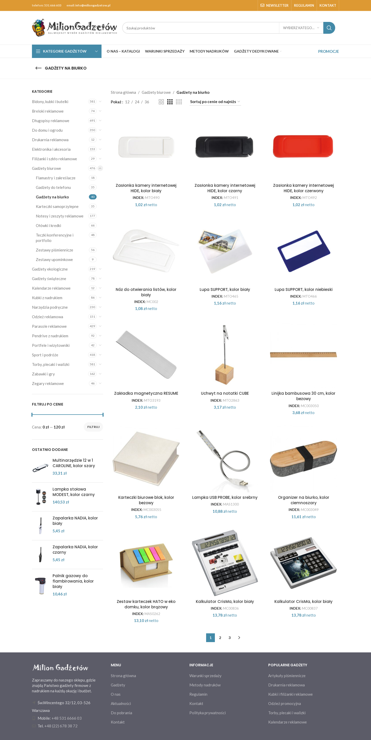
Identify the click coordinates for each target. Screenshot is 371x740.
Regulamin (198, 694)
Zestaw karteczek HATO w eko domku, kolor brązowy (146, 604)
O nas (116, 694)
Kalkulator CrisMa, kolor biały (225, 601)
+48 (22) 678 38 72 (61, 726)
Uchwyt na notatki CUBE (225, 393)
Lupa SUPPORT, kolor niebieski (304, 289)
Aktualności (121, 703)
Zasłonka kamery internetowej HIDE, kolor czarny (225, 188)
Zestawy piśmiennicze (54, 250)
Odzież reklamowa (47, 316)
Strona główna (123, 92)
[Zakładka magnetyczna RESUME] (146, 354)
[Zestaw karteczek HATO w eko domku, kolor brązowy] (146, 562)
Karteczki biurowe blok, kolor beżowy (146, 500)
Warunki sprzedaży (205, 675)
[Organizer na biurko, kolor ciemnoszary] (303, 458)
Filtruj (93, 427)
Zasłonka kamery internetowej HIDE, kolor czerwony (303, 188)
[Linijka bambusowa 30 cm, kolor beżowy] (303, 354)
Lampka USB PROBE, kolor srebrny (225, 497)
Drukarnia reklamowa (50, 139)
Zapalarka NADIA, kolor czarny (75, 549)
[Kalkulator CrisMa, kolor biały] (224, 562)
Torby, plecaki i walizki (50, 364)
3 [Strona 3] (230, 637)
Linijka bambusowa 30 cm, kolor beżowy (303, 396)
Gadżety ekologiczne (50, 269)
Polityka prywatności (207, 712)
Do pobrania (121, 712)
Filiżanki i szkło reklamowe (54, 158)
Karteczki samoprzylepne (57, 206)
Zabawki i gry (43, 374)
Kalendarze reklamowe (51, 288)
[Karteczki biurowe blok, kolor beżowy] (146, 458)
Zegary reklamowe (48, 383)
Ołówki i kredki (48, 225)
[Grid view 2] (161, 101)
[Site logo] (74, 27)
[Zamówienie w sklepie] (215, 102)
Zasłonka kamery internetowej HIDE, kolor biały (146, 188)
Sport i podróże (45, 354)
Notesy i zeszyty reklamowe (59, 216)
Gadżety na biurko (52, 197)
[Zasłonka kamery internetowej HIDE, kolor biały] (146, 146)
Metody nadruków (205, 685)
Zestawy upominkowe (54, 259)
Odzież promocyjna (284, 703)
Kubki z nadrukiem (47, 297)
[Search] (228, 28)
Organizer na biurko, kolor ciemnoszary (303, 500)
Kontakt (118, 722)
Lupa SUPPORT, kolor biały (225, 289)
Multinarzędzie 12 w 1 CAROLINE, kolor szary (74, 463)
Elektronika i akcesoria (51, 149)
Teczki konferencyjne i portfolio (54, 238)
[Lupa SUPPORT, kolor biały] (224, 250)
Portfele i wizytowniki (51, 345)
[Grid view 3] (169, 101)
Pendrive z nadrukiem (50, 335)
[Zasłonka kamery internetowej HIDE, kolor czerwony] (303, 146)
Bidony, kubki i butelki (50, 101)
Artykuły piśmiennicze (287, 675)
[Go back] (38, 68)
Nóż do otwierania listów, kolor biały (146, 292)
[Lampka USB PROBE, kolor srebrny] (224, 458)
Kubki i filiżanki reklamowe (290, 694)
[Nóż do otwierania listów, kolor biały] (146, 250)
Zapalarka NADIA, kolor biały (75, 520)
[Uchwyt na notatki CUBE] (224, 354)
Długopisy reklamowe (50, 120)
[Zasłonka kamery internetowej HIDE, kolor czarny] (224, 146)
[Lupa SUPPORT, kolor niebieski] (303, 250)
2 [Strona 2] (220, 637)
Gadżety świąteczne (49, 278)
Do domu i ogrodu (47, 130)
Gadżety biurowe (46, 168)
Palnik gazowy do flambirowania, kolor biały (73, 581)
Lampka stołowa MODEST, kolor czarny (74, 491)
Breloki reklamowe (48, 111)
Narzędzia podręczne (50, 307)
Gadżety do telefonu (53, 187)
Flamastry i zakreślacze (55, 177)
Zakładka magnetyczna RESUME (146, 393)
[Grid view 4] (179, 101)
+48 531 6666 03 (67, 718)
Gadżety (118, 685)
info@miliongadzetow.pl (92, 5)
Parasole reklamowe (49, 326)
